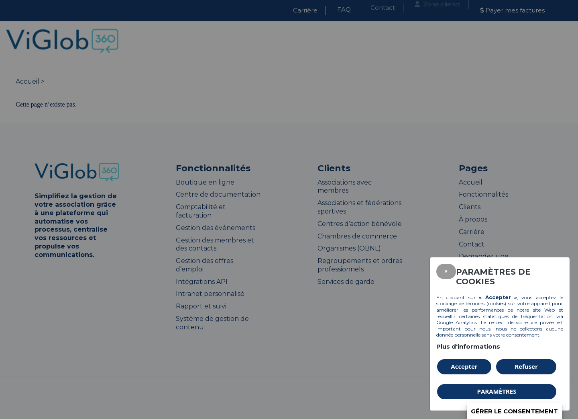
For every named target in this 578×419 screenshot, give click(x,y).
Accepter (464, 366)
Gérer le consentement (514, 411)
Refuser (526, 366)
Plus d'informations (468, 346)
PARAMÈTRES (497, 391)
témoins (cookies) (486, 303)
